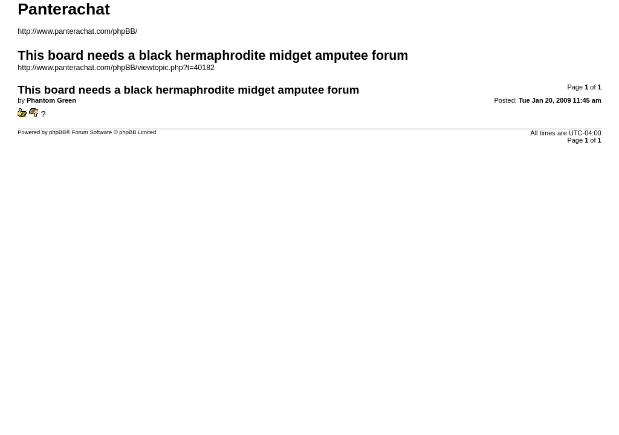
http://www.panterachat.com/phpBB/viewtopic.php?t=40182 (116, 67)
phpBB (57, 132)
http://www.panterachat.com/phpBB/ (77, 31)
